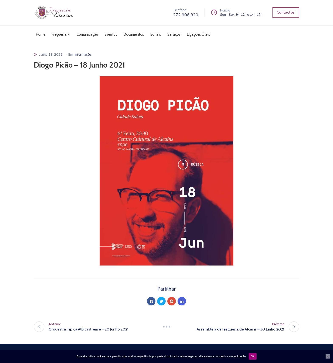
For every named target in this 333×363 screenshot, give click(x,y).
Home (40, 34)
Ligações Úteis (198, 34)
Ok (252, 356)
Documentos (134, 34)
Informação (83, 54)
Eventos (110, 34)
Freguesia (61, 34)
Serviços (174, 34)
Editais (155, 34)
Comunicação (87, 34)
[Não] (328, 356)
